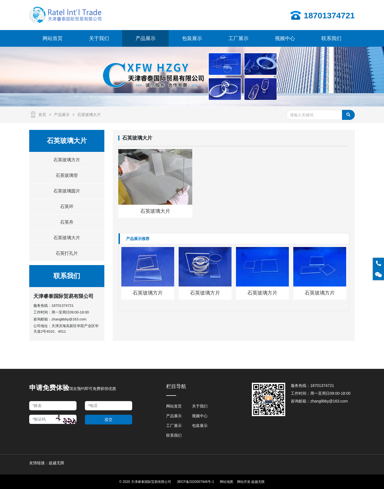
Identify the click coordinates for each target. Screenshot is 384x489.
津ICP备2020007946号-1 (195, 482)
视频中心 (200, 416)
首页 (42, 114)
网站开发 (243, 482)
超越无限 (258, 482)
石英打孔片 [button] (67, 253)
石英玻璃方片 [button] (66, 159)
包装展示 (200, 425)
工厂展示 (174, 425)
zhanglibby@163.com (68, 319)
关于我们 (200, 406)
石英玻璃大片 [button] (66, 237)
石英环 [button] (66, 206)
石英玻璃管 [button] (67, 175)
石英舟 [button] (66, 222)
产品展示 (62, 114)
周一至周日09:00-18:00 (330, 393)
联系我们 (174, 435)
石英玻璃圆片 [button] (66, 191)
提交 (108, 419)
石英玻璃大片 (89, 114)
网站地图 (226, 482)
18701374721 (62, 305)
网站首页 (174, 406)
